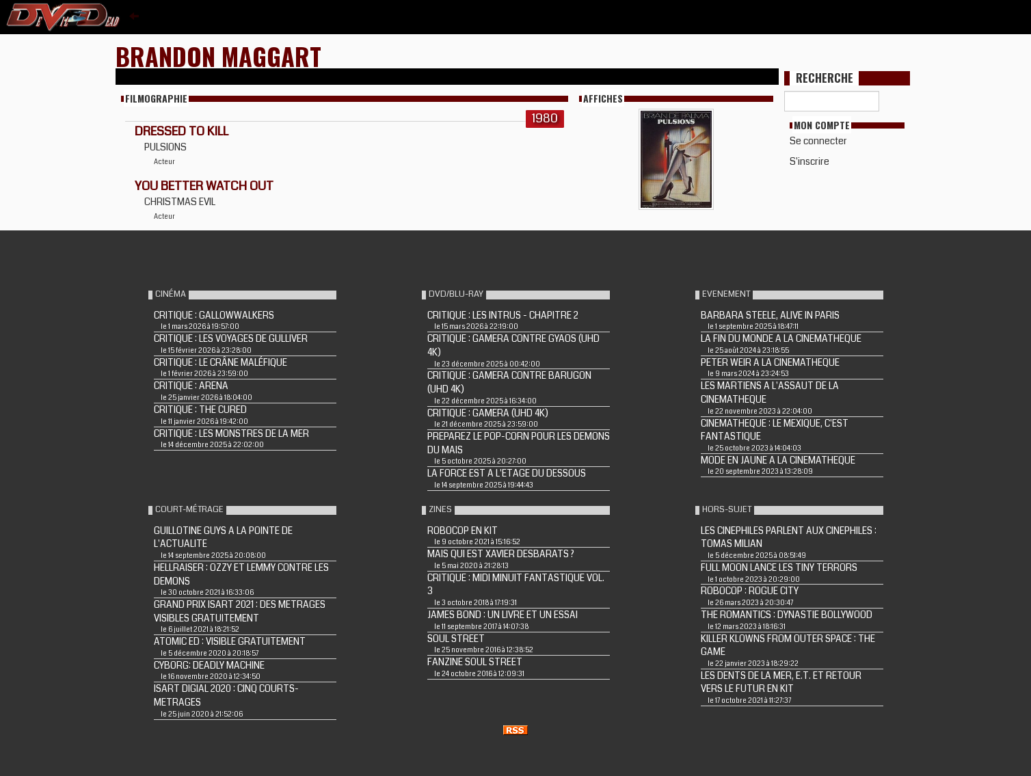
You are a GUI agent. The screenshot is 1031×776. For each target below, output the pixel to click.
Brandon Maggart (218, 56)
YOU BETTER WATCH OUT (204, 186)
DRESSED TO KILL (181, 131)
